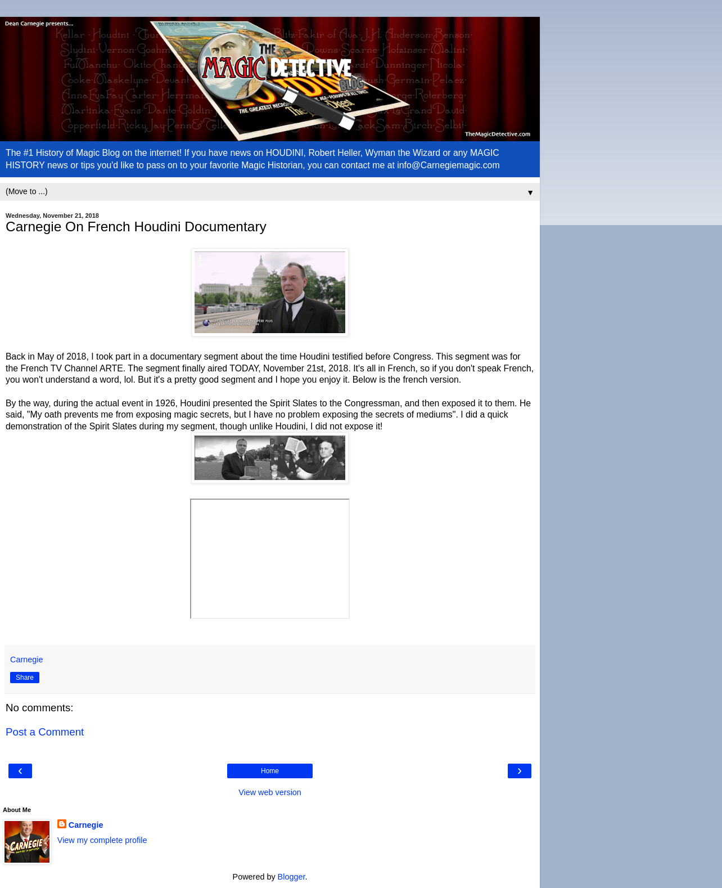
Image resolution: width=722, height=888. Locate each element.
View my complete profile (102, 840)
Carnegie (86, 824)
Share (25, 677)
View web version (269, 792)
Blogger (291, 876)
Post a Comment (45, 732)
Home (270, 771)
